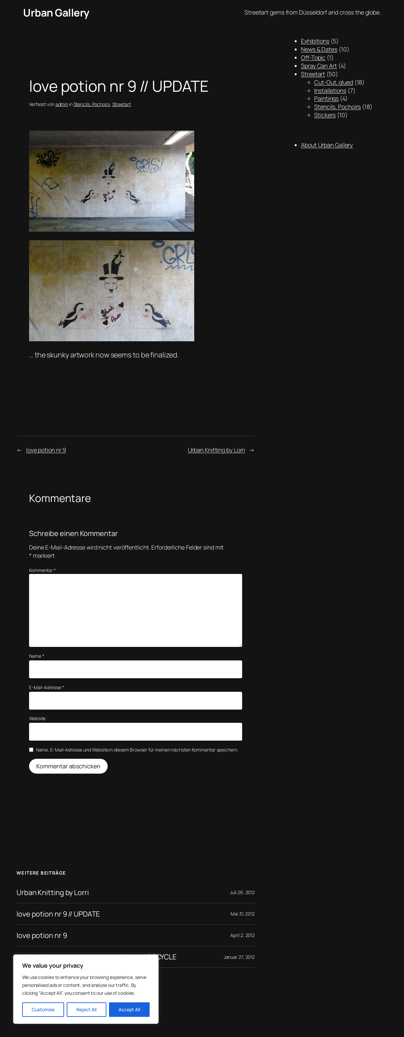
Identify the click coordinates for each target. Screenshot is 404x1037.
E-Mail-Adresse (46, 687)
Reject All (86, 1009)
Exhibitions (315, 41)
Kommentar (42, 570)
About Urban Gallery (327, 145)
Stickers (325, 115)
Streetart (121, 104)
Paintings (326, 98)
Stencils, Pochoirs (92, 104)
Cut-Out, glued (333, 82)
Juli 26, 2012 (242, 892)
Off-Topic (313, 57)
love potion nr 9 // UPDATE (58, 914)
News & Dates (319, 49)
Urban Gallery (56, 12)
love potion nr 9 (46, 450)
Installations (330, 90)
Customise (43, 1009)
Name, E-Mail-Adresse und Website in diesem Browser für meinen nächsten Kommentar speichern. (137, 750)
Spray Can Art (319, 66)
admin (61, 104)
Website (37, 718)
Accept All (129, 1009)
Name (36, 656)
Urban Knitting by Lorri (216, 450)
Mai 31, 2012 (243, 914)
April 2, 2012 (242, 935)
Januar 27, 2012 (239, 957)
